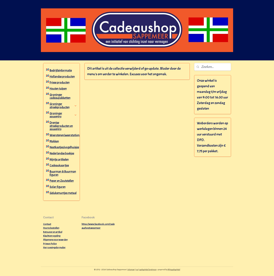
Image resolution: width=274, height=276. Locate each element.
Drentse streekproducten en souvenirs (61, 126)
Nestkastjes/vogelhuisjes (64, 147)
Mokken (54, 141)
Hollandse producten (62, 76)
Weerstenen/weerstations (65, 135)
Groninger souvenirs (63, 115)
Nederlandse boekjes (62, 153)
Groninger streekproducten (63, 105)
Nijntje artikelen (59, 159)
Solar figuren (58, 187)
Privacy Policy (50, 243)
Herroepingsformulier (54, 247)
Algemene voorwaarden (55, 239)
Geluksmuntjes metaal (63, 193)
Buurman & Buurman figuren (63, 173)
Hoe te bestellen (51, 227)
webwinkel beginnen (148, 269)
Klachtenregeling (51, 235)
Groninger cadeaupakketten (60, 96)
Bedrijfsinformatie (61, 70)
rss (137, 269)
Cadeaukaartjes (59, 165)
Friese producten (60, 82)
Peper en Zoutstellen (62, 181)
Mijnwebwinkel (174, 269)
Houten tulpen (58, 88)
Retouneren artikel (52, 231)
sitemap (131, 269)
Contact (47, 224)
